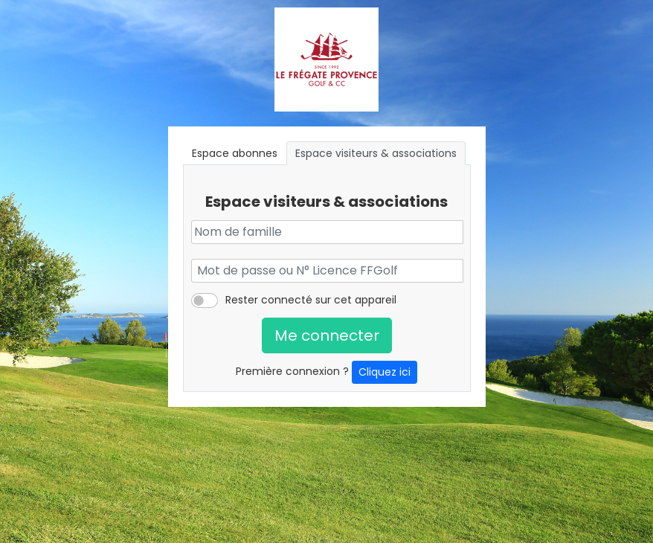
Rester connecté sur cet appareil (310, 299)
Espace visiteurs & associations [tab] (376, 153)
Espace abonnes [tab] (234, 153)
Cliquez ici (384, 371)
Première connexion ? (326, 372)
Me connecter (326, 335)
